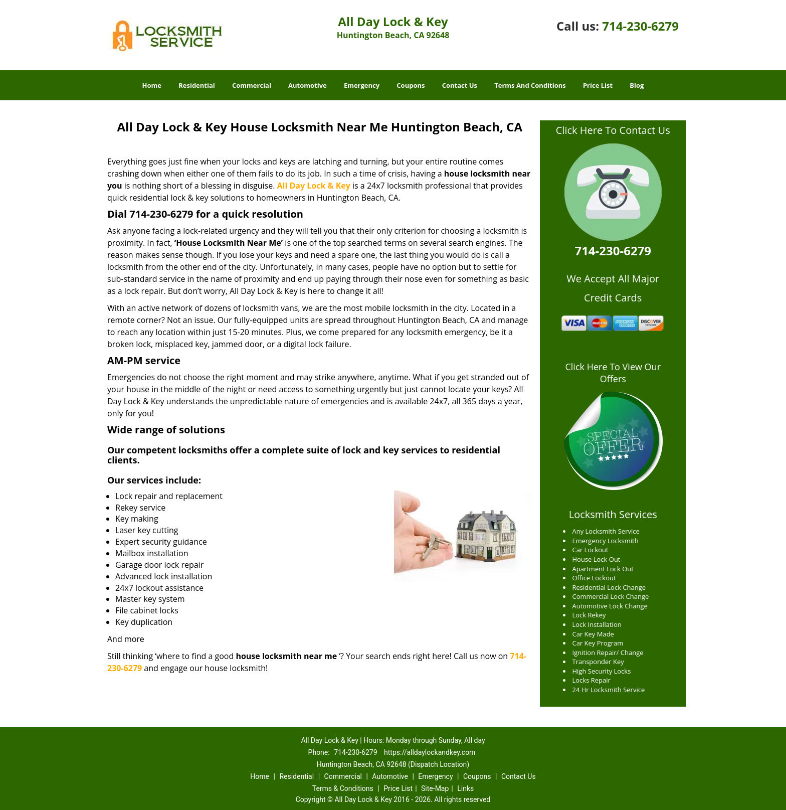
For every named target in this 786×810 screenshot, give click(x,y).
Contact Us (459, 85)
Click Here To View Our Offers (613, 373)
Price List (598, 85)
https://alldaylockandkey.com (429, 752)
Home (151, 85)
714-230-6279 (640, 26)
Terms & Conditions (342, 788)
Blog (637, 85)
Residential (196, 85)
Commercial (251, 85)
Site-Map (435, 788)
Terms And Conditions (530, 85)
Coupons (411, 85)
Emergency (361, 85)
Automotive (307, 85)
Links (465, 788)
